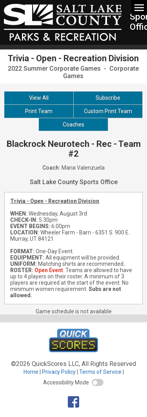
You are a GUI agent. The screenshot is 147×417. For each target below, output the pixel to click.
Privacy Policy (59, 372)
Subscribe (108, 98)
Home (31, 372)
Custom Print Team (108, 111)
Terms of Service (100, 372)
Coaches (73, 124)
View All (39, 98)
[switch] (97, 382)
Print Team (39, 111)
